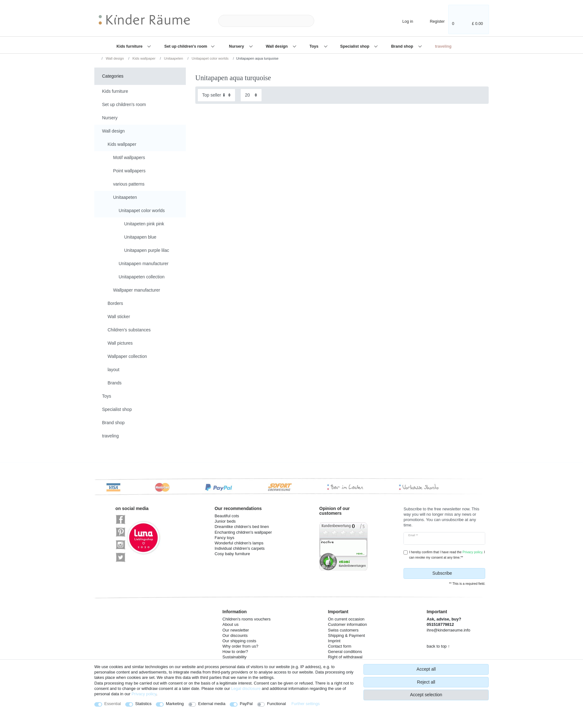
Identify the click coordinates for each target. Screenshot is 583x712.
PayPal (246, 703)
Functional (276, 703)
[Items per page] (251, 95)
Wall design (277, 46)
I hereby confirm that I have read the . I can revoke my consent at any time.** (447, 554)
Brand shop (402, 46)
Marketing (175, 703)
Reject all (426, 682)
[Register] (433, 21)
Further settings (306, 703)
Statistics (143, 703)
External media (211, 703)
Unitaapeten (173, 58)
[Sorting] (216, 95)
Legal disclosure (246, 688)
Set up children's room (186, 46)
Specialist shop (355, 46)
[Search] (324, 21)
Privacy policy (144, 693)
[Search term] (266, 21)
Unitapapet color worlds (209, 58)
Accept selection (426, 694)
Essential (112, 703)
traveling (443, 46)
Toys (314, 46)
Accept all (426, 669)
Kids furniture (130, 46)
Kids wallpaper (144, 58)
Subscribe (457, 573)
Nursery (237, 46)
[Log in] (402, 21)
